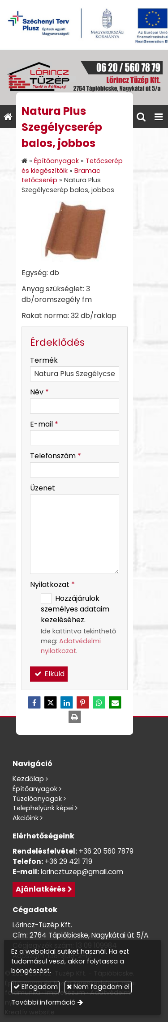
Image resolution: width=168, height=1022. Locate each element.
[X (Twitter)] (50, 702)
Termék (44, 360)
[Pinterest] (83, 702)
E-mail (44, 424)
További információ (43, 1002)
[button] (158, 116)
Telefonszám (55, 456)
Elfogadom (35, 986)
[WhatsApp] (99, 702)
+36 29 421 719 (68, 861)
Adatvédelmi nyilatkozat (71, 646)
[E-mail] (115, 702)
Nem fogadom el (98, 986)
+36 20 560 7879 (106, 851)
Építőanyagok (35, 788)
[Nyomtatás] (75, 717)
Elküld (49, 674)
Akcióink (26, 817)
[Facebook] (34, 702)
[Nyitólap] (84, 77)
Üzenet (42, 488)
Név (39, 392)
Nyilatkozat (52, 584)
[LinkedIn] (67, 702)
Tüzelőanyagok (37, 798)
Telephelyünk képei (43, 808)
